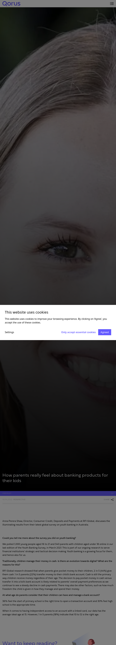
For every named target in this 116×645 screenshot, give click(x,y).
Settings (9, 332)
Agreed (105, 332)
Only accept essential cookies (78, 332)
